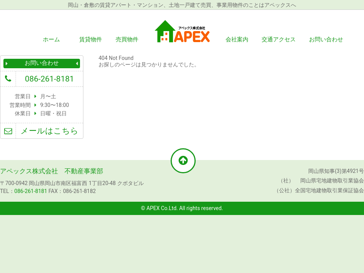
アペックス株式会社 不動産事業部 (51, 171)
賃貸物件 (90, 39)
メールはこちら (49, 130)
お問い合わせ (326, 39)
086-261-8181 (49, 78)
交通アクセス (279, 39)
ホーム (51, 39)
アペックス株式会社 (182, 31)
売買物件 (127, 39)
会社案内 (237, 39)
